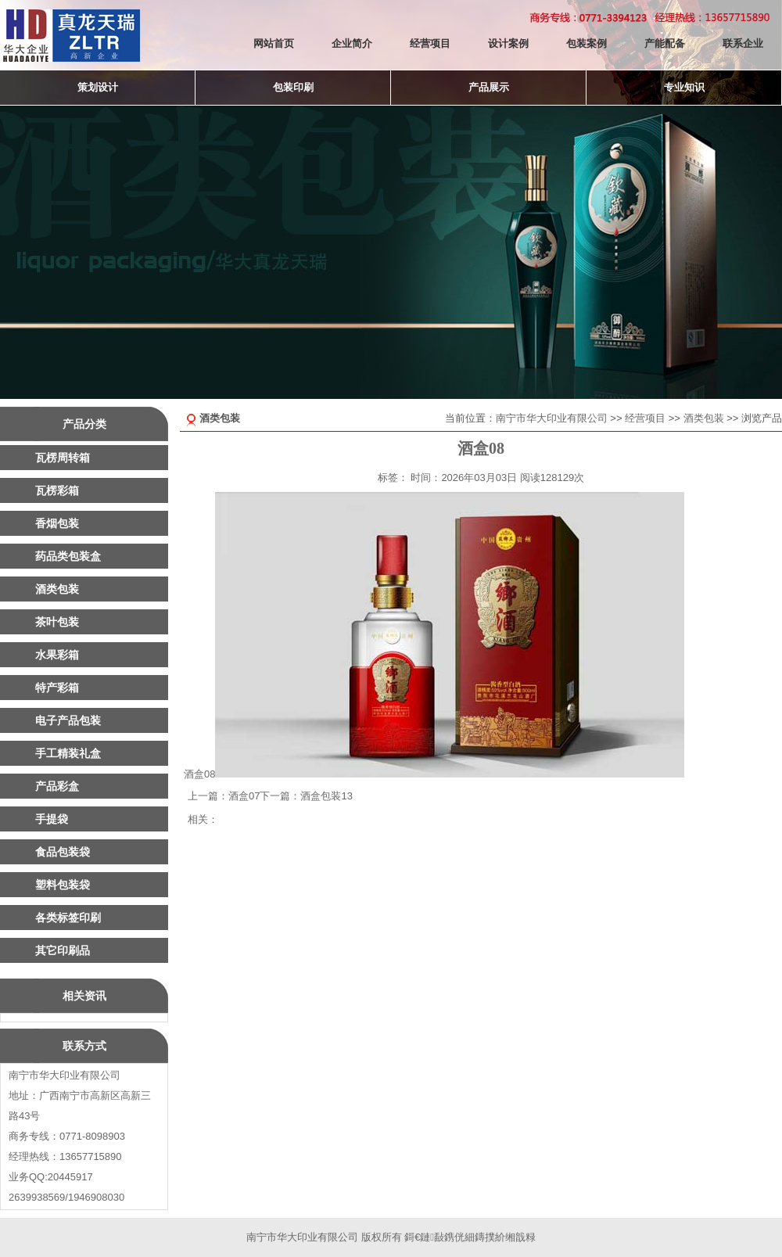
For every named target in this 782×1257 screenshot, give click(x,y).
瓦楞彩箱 (57, 490)
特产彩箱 (57, 687)
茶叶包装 (57, 622)
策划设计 (97, 87)
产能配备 (664, 43)
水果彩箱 (57, 654)
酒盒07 (244, 796)
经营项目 (430, 43)
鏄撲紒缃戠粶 (505, 1237)
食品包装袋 (62, 852)
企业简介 (352, 43)
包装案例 (586, 43)
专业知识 (684, 87)
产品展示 (488, 87)
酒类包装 (703, 418)
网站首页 (273, 43)
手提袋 (51, 819)
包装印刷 (293, 87)
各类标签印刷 (68, 917)
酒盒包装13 (326, 796)
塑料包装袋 (62, 884)
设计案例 (508, 43)
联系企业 (743, 43)
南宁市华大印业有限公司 (552, 418)
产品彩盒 (57, 786)
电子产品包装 (68, 720)
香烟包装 (57, 523)
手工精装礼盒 (68, 753)
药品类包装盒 (68, 556)
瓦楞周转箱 (62, 457)
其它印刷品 (62, 950)
